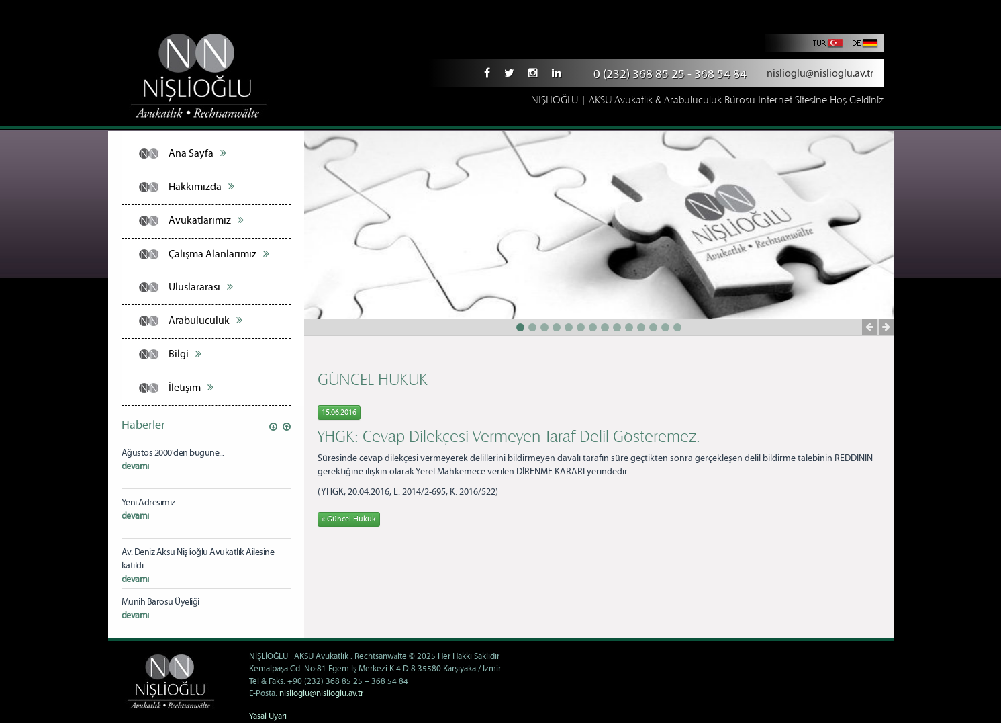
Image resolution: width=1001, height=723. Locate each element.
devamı (135, 466)
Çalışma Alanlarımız (219, 254)
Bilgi (185, 354)
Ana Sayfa (197, 153)
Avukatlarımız (206, 220)
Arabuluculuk (205, 320)
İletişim (191, 388)
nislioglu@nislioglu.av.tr (820, 73)
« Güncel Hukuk (349, 519)
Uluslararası (201, 287)
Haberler (143, 425)
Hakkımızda (201, 187)
